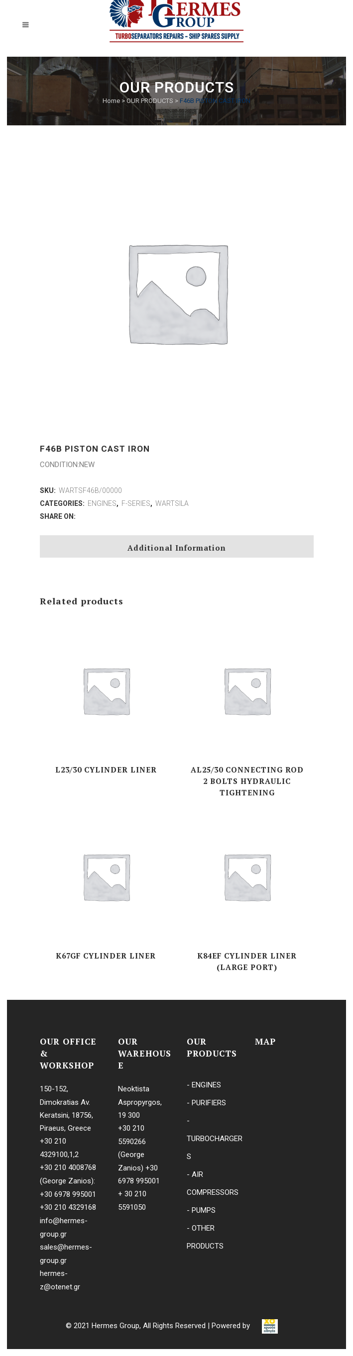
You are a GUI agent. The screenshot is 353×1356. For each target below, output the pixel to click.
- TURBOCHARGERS (214, 1138)
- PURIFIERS (206, 1102)
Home (111, 100)
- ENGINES (204, 1084)
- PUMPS (201, 1210)
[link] (270, 1326)
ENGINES (102, 503)
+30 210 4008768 (68, 1167)
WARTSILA (172, 503)
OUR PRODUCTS (149, 100)
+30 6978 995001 (68, 1194)
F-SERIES (135, 503)
